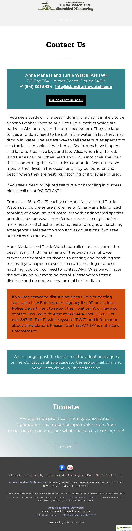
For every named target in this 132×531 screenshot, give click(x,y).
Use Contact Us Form (66, 100)
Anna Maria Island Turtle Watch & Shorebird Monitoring (66, 6)
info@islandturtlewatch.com (83, 86)
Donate (66, 447)
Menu (68, 19)
